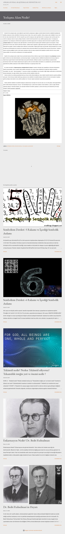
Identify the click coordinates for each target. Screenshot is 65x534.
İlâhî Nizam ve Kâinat (46, 7)
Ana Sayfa (5, 7)
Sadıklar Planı (35, 7)
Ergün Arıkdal (26, 7)
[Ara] (56, 2)
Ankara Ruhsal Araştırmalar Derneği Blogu (22, 2)
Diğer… (56, 7)
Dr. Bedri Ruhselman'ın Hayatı (20, 507)
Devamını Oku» (58, 251)
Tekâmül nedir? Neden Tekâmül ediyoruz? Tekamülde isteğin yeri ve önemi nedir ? (26, 372)
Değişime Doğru (11, 146)
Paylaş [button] (58, 146)
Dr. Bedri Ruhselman (15, 7)
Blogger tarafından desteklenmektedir (32, 530)
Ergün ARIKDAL (18, 146)
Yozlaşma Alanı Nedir (27, 146)
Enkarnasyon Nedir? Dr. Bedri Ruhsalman (26, 440)
